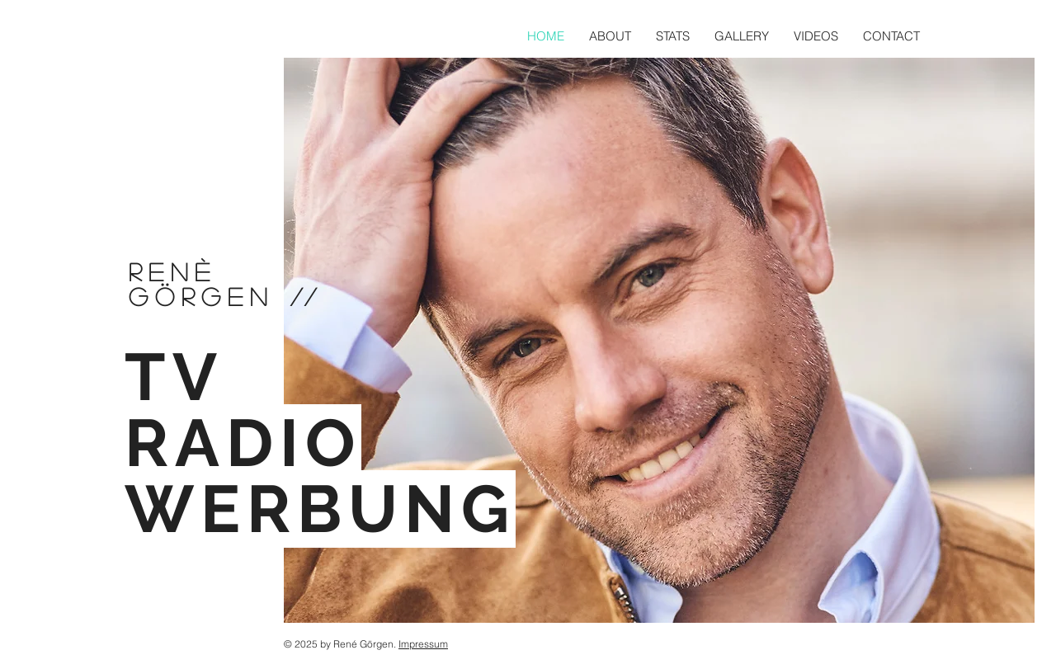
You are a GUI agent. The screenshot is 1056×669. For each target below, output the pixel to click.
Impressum (423, 644)
